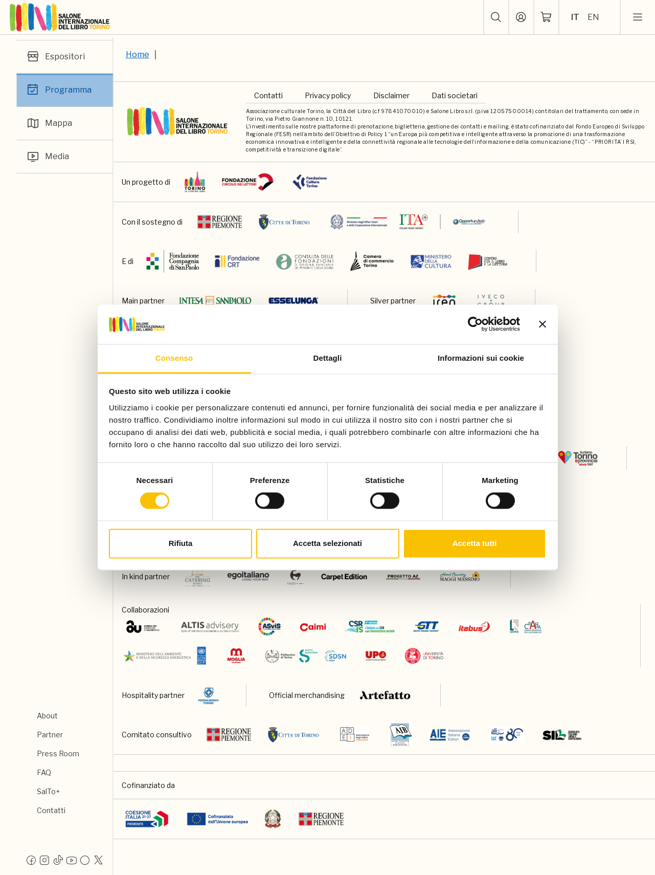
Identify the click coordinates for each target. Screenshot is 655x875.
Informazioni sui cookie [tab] (481, 358)
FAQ (44, 772)
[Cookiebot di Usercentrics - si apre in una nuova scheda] (475, 324)
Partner (50, 734)
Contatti (51, 810)
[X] (98, 859)
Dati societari (455, 95)
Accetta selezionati (327, 543)
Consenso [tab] (174, 358)
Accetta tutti (475, 543)
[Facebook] (31, 859)
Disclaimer (391, 95)
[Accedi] (521, 17)
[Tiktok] (58, 859)
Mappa (48, 123)
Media (47, 156)
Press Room (58, 753)
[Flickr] (85, 859)
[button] (496, 17)
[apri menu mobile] (637, 17)
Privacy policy (328, 95)
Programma (58, 90)
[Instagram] (44, 859)
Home (137, 54)
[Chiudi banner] (542, 324)
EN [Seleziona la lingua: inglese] (593, 17)
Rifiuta (181, 543)
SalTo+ (48, 791)
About (47, 715)
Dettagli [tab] (327, 358)
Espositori (55, 57)
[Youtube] (71, 859)
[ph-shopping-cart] (546, 17)
